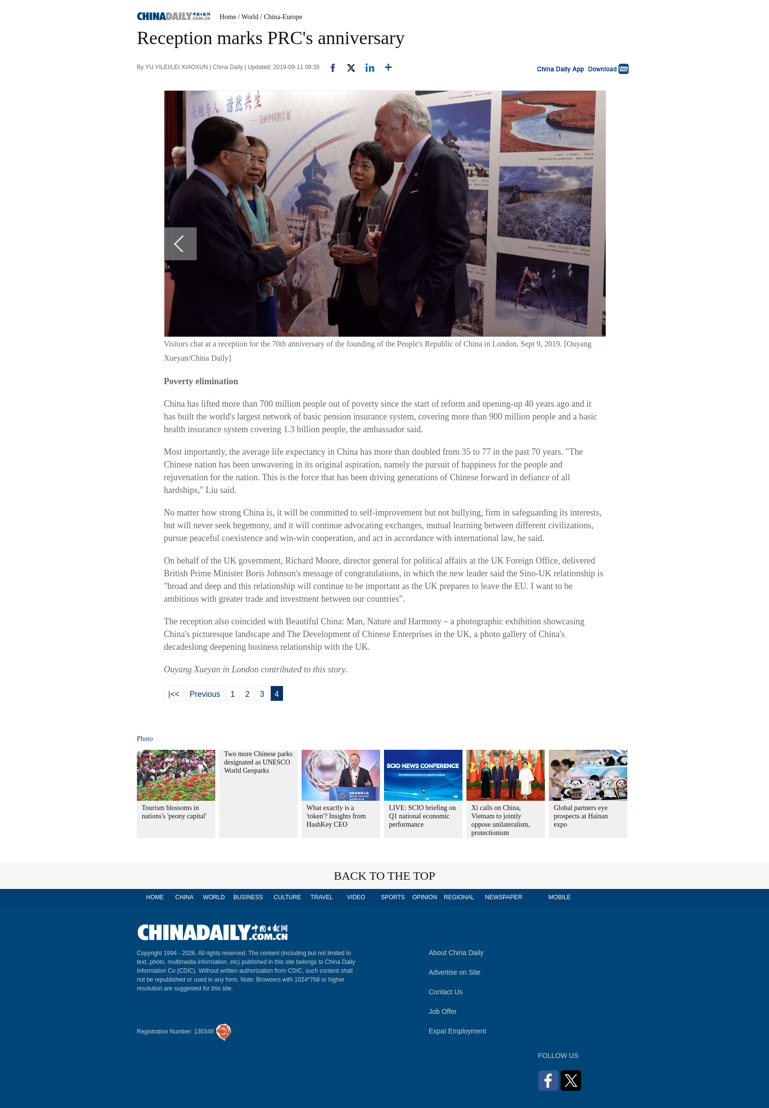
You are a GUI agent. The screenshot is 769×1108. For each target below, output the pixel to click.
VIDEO (356, 897)
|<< (173, 694)
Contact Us (445, 992)
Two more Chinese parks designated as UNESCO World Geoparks (258, 762)
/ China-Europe (281, 17)
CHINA (184, 897)
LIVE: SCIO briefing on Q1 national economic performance (422, 816)
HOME (155, 897)
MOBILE (559, 897)
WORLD (214, 897)
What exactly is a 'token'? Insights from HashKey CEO (336, 816)
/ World (248, 17)
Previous (205, 694)
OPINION (424, 897)
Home (228, 17)
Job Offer (443, 1011)
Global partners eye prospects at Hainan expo (581, 816)
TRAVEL (321, 897)
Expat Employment (458, 1031)
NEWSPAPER (503, 897)
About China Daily (456, 953)
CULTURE (287, 897)
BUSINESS (248, 897)
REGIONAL (459, 897)
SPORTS (393, 897)
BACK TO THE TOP (385, 875)
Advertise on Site (455, 972)
